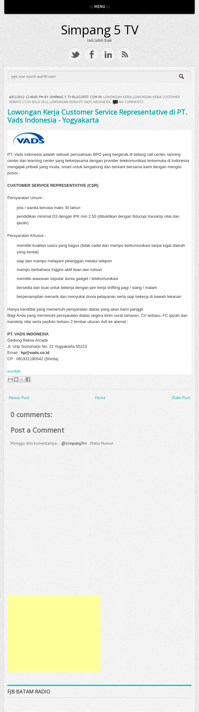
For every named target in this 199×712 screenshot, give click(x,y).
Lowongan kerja (117, 97)
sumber (14, 371)
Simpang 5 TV (100, 29)
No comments (131, 102)
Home (100, 397)
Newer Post (19, 397)
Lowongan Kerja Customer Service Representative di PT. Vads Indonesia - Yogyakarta (97, 115)
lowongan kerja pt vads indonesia (80, 102)
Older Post (181, 397)
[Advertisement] (53, 633)
